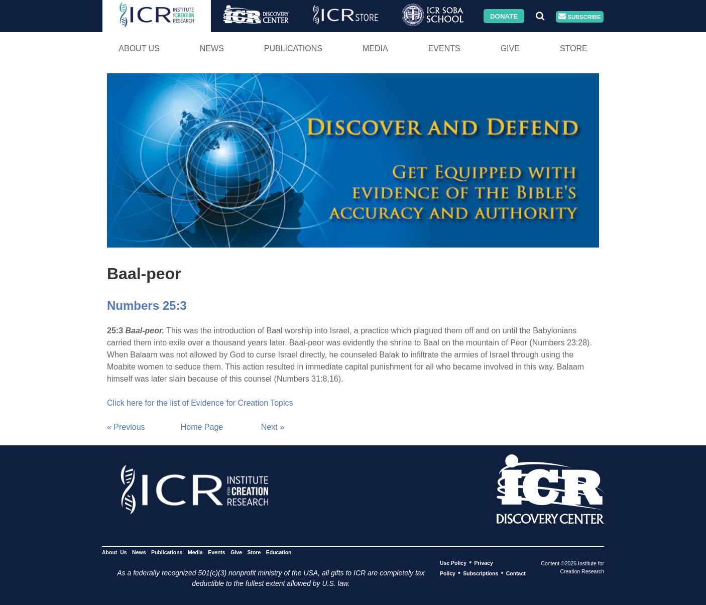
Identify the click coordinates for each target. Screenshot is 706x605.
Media (375, 48)
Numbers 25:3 (147, 305)
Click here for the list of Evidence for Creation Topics (200, 403)
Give (510, 48)
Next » (272, 427)
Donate (504, 16)
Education (279, 552)
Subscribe (579, 17)
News (212, 48)
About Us (139, 48)
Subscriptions (480, 573)
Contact (516, 573)
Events (444, 48)
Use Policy (453, 563)
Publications (293, 48)
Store (573, 48)
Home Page (202, 427)
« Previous (126, 427)
